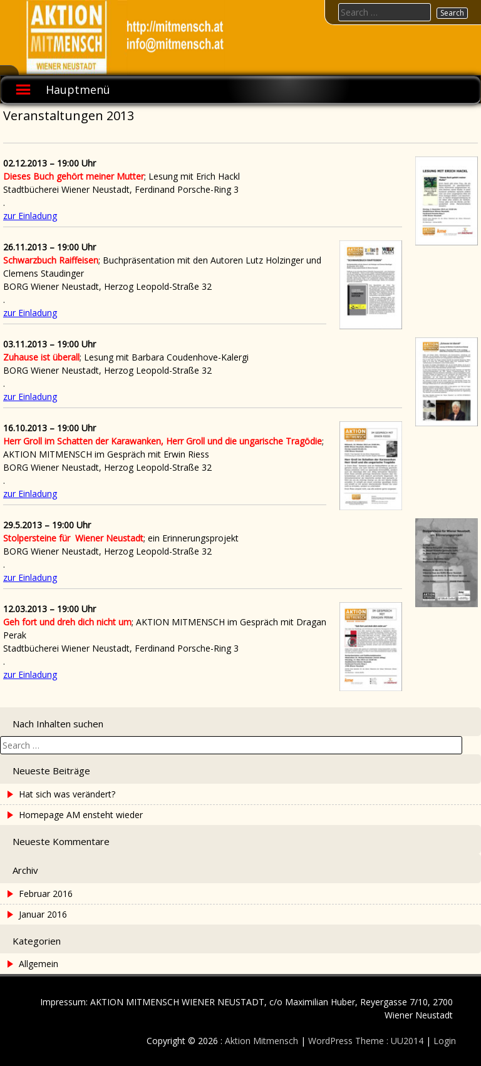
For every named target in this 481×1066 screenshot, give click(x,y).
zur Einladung (30, 216)
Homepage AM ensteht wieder (81, 815)
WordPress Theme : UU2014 (365, 1041)
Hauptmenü (78, 89)
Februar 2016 (46, 893)
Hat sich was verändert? (67, 794)
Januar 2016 (43, 914)
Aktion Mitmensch (261, 1041)
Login (444, 1041)
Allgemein (38, 964)
